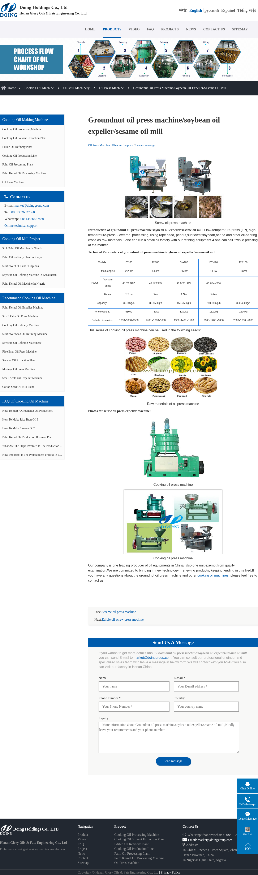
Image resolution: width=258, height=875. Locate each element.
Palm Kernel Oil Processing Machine (24, 173)
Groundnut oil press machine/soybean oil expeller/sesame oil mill (179, 88)
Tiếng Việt (246, 10)
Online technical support (20, 225)
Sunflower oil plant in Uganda (20, 266)
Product (83, 829)
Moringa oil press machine (18, 369)
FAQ (150, 29)
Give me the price (123, 145)
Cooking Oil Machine (39, 88)
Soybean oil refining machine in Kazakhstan (29, 274)
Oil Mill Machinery (76, 88)
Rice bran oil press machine (19, 351)
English (195, 10)
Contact (83, 853)
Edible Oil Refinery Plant (17, 146)
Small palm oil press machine (20, 316)
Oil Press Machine (111, 88)
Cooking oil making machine (25, 120)
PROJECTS (170, 29)
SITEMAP (240, 29)
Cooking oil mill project (21, 239)
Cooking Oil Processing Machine (21, 129)
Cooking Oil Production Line (19, 155)
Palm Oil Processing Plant (17, 164)
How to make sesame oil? (18, 428)
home (12, 88)
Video (82, 834)
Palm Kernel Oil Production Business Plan (27, 437)
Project (82, 843)
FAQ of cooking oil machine (25, 401)
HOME (90, 29)
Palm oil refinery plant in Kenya (22, 257)
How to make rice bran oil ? (20, 419)
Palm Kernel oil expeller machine (22, 307)
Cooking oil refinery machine (20, 325)
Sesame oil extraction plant (18, 360)
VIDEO (134, 29)
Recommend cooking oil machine (28, 298)
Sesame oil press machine (119, 607)
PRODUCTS (112, 29)
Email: (190, 835)
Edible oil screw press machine (123, 614)
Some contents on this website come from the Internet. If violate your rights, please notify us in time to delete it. (129, 872)
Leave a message (145, 145)
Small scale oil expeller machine (22, 378)
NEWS (191, 29)
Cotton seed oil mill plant (18, 386)
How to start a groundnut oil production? (27, 410)
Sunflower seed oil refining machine (24, 334)
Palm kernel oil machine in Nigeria (23, 283)
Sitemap (83, 857)
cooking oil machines (213, 575)
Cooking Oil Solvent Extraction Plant (24, 138)
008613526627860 (22, 212)
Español (228, 10)
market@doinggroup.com (31, 205)
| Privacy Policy (169, 867)
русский (212, 10)
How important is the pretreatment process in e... (32, 454)
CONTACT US (214, 29)
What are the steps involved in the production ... (32, 446)
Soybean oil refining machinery (21, 342)
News (81, 848)
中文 (183, 10)
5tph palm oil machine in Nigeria (22, 248)
